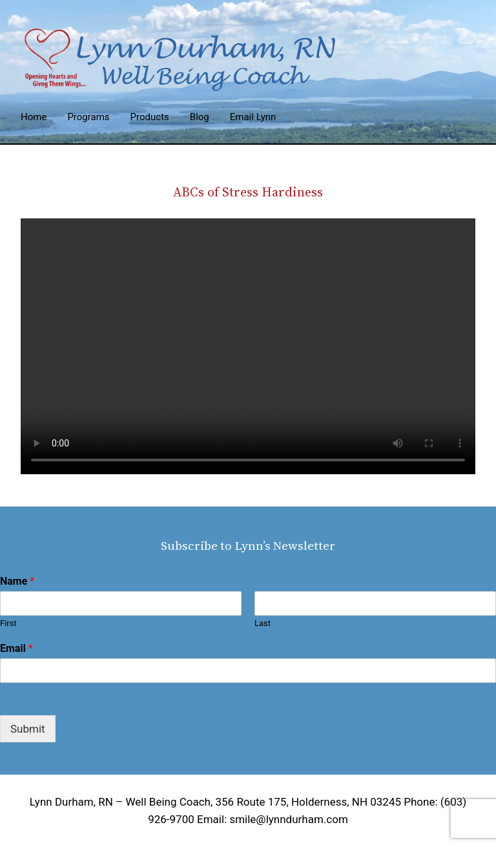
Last (262, 623)
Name (17, 581)
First (8, 623)
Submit (27, 728)
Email (16, 648)
